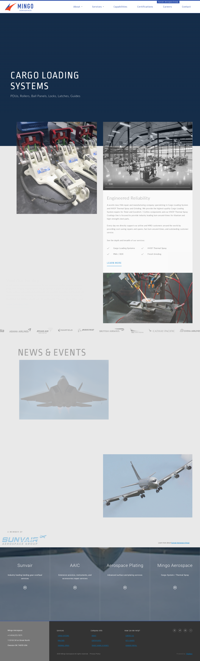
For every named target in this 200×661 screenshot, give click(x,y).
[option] (100, 59)
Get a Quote (130, 640)
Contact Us (130, 635)
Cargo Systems (63, 635)
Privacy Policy (95, 654)
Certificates (96, 640)
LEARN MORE (123, 263)
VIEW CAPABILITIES (17, 304)
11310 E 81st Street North (19, 640)
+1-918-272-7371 (15, 635)
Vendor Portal (131, 645)
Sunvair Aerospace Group (168, 2)
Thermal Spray (63, 645)
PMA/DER (61, 640)
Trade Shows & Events (100, 645)
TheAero (189, 654)
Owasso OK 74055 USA (17, 645)
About (94, 635)
